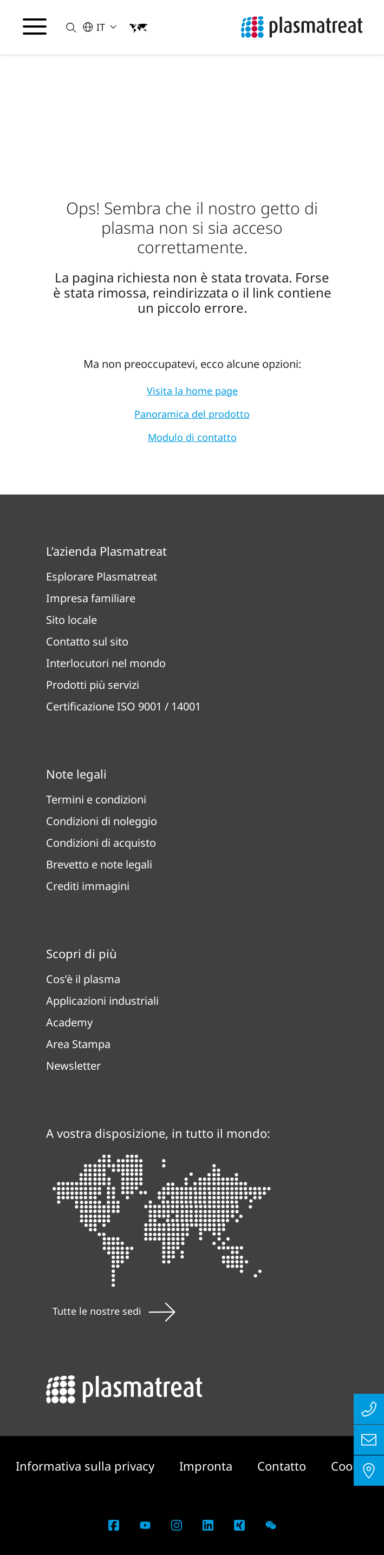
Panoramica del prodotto (192, 413)
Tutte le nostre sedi (114, 1310)
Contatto (283, 1466)
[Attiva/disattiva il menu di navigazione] (34, 26)
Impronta (207, 1466)
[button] (64, 27)
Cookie (350, 1466)
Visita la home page (192, 390)
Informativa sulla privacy (87, 1466)
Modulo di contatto (192, 437)
